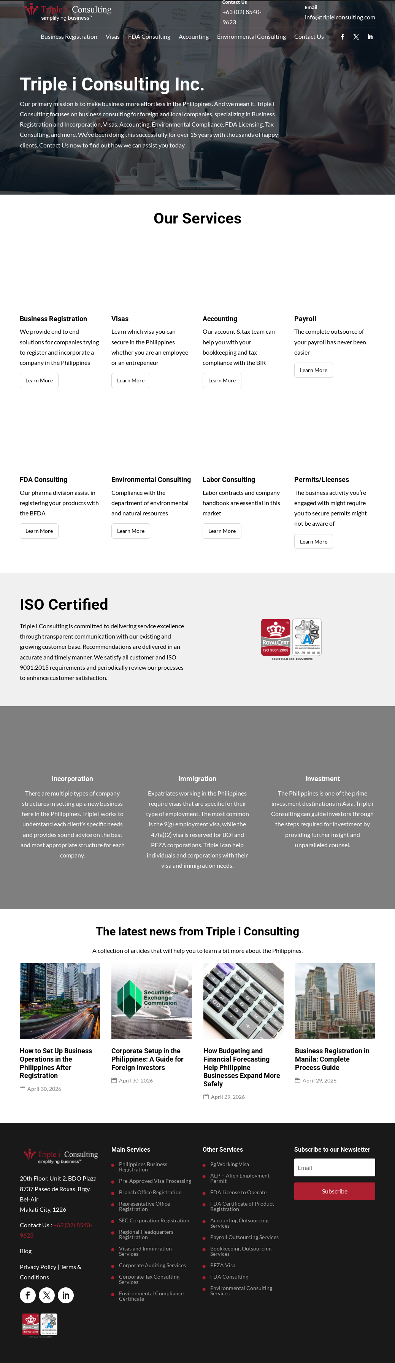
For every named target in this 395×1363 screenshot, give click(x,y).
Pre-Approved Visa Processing (155, 1181)
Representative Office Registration (144, 1206)
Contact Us (309, 36)
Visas (113, 36)
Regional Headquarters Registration (146, 1234)
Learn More (39, 380)
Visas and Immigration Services (145, 1251)
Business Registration (69, 36)
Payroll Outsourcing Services (244, 1237)
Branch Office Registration (150, 1192)
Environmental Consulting (251, 36)
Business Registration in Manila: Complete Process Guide (332, 1059)
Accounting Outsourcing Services (239, 1223)
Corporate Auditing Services (152, 1265)
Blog (26, 1250)
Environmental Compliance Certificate (151, 1296)
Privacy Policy (38, 1266)
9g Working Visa (229, 1164)
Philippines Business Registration (143, 1167)
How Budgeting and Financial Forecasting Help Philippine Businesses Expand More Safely (241, 1067)
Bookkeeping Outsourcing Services (240, 1251)
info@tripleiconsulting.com (340, 17)
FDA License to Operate (238, 1192)
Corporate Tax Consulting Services (149, 1279)
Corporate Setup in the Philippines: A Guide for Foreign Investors (147, 1059)
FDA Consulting (149, 36)
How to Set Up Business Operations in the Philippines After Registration (56, 1063)
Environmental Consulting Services (241, 1290)
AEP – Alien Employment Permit (240, 1178)
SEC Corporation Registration (154, 1221)
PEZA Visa (222, 1265)
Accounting (194, 36)
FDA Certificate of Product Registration (242, 1206)
